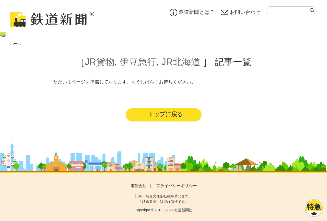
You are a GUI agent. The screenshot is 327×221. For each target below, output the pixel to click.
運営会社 (138, 185)
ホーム (15, 44)
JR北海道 (180, 62)
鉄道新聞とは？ (192, 12)
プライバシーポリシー (176, 185)
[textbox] (291, 10)
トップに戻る (165, 113)
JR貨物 (99, 62)
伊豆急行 (138, 62)
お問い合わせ (241, 12)
